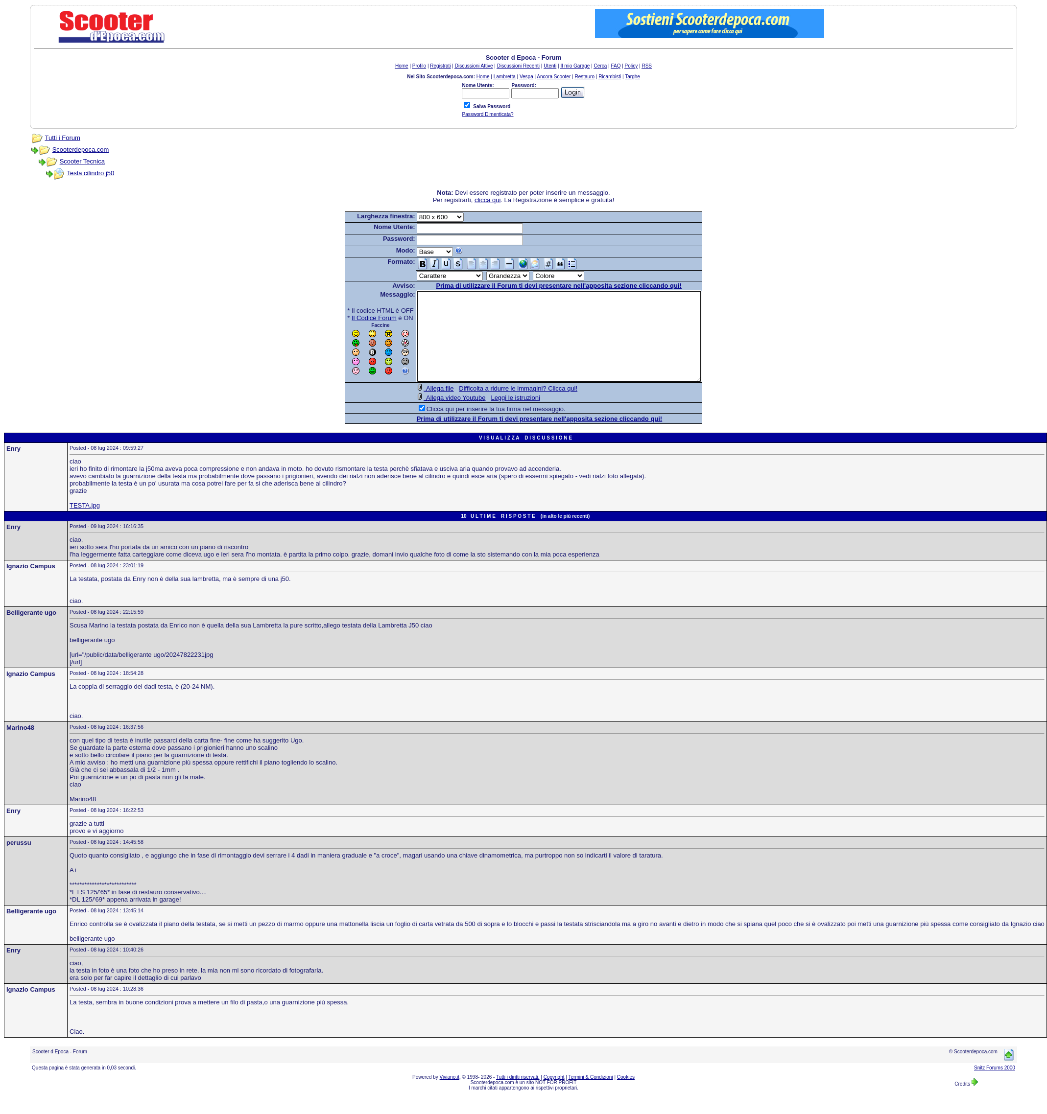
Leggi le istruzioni (498, 415)
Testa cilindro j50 (90, 173)
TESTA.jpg (85, 523)
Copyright (554, 1094)
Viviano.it (449, 1094)
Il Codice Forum (357, 318)
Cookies (626, 1094)
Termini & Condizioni (591, 1094)
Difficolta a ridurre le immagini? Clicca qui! (501, 406)
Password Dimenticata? (487, 114)
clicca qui (487, 200)
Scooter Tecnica (82, 161)
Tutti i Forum (62, 137)
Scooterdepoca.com (80, 149)
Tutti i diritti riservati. (518, 1094)
